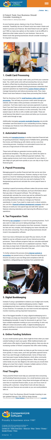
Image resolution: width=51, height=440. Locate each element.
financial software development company (27, 204)
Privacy (43, 428)
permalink (44, 398)
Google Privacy (7, 431)
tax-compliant (15, 221)
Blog (32, 428)
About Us (26, 428)
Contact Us (5, 428)
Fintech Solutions (20, 398)
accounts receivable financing (29, 121)
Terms (38, 428)
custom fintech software (36, 89)
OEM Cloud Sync (16, 428)
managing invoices (18, 137)
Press (15, 431)
